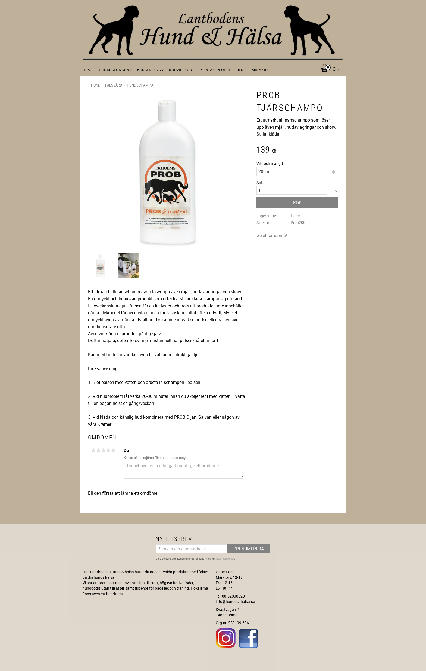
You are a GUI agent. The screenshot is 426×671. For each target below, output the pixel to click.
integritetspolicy (225, 559)
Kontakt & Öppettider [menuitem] (221, 69)
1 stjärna (93, 450)
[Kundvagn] (329, 69)
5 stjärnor (113, 450)
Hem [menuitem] (87, 69)
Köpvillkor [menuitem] (180, 69)
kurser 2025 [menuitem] (149, 69)
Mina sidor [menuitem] (262, 69)
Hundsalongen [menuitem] (114, 69)
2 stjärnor (98, 450)
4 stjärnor (108, 450)
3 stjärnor (103, 450)
